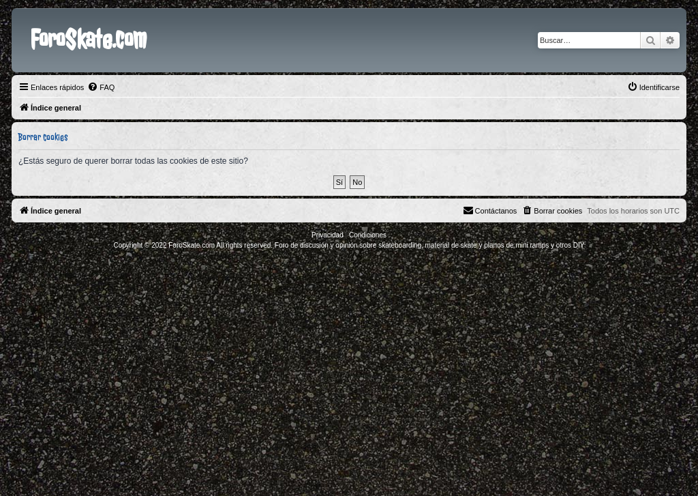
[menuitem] (101, 87)
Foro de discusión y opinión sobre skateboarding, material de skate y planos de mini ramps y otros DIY (430, 245)
